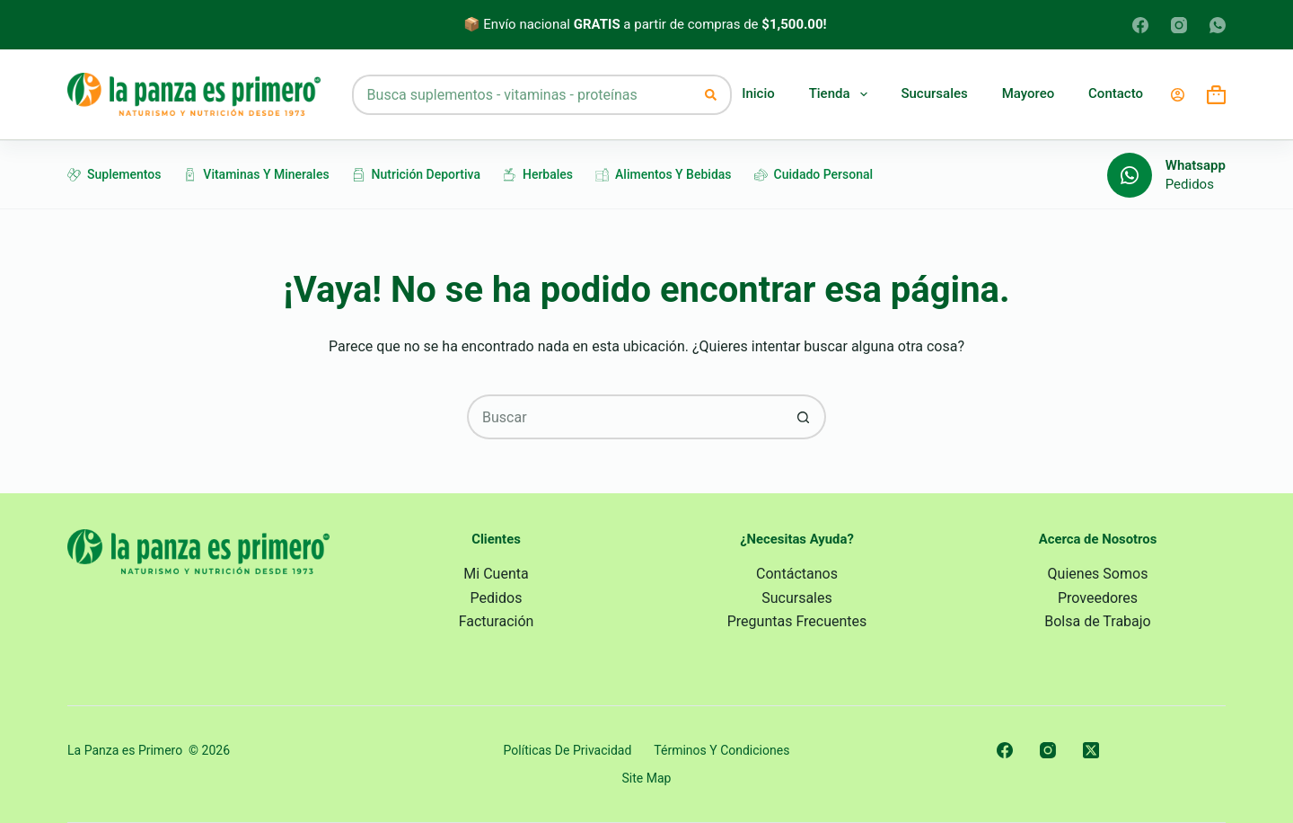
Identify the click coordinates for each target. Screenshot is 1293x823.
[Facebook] (1140, 25)
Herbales (538, 174)
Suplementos (114, 174)
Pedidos (1189, 184)
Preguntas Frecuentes (797, 621)
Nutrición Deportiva (416, 174)
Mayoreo (1028, 93)
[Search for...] (522, 95)
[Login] (1177, 95)
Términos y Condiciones (721, 750)
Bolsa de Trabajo (1097, 621)
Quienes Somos (1098, 573)
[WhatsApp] (1217, 25)
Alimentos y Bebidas (663, 174)
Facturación (496, 621)
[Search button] (711, 95)
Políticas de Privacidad (568, 750)
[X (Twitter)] (1091, 750)
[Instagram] (1179, 25)
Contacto (1115, 93)
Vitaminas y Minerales (256, 174)
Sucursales (934, 93)
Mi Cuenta (495, 573)
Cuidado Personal (814, 174)
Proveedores (1098, 597)
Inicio (758, 93)
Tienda (838, 94)
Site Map (647, 778)
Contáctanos (797, 573)
